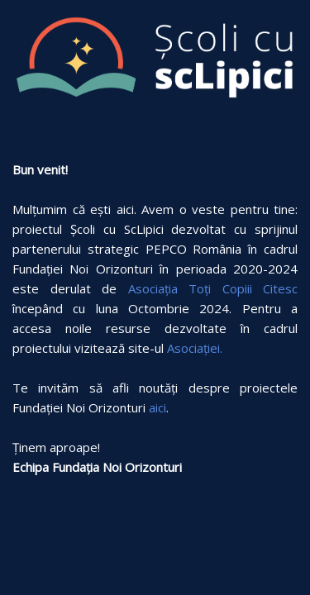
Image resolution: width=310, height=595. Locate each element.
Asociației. (194, 348)
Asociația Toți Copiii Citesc (213, 288)
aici (157, 407)
